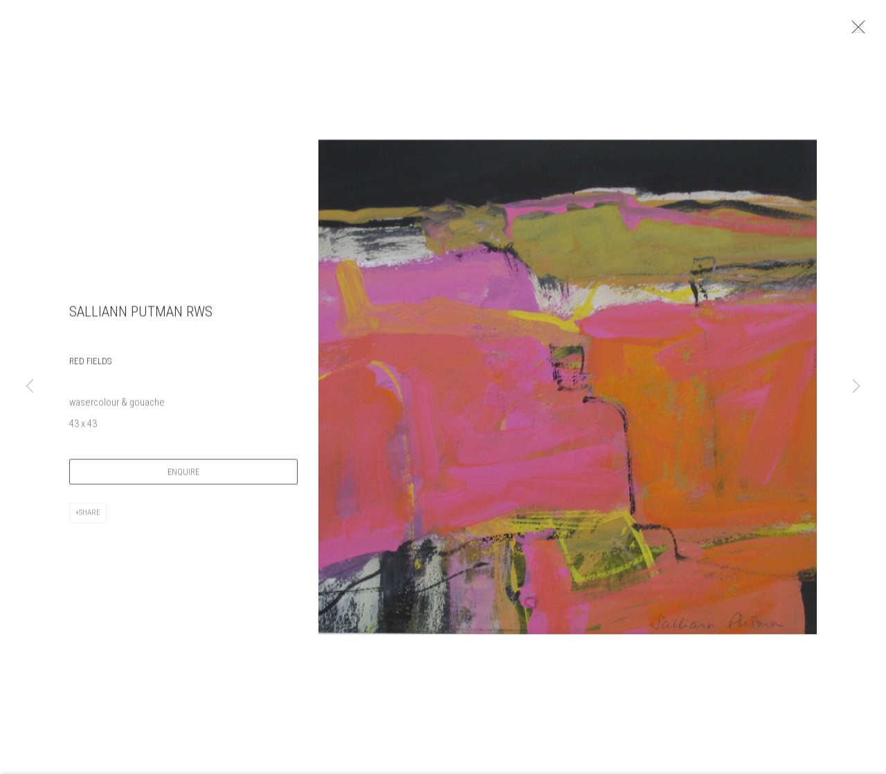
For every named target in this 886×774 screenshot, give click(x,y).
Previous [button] (30, 387)
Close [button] (868, 31)
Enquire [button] (183, 478)
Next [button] (856, 387)
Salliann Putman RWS (141, 319)
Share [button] (89, 519)
